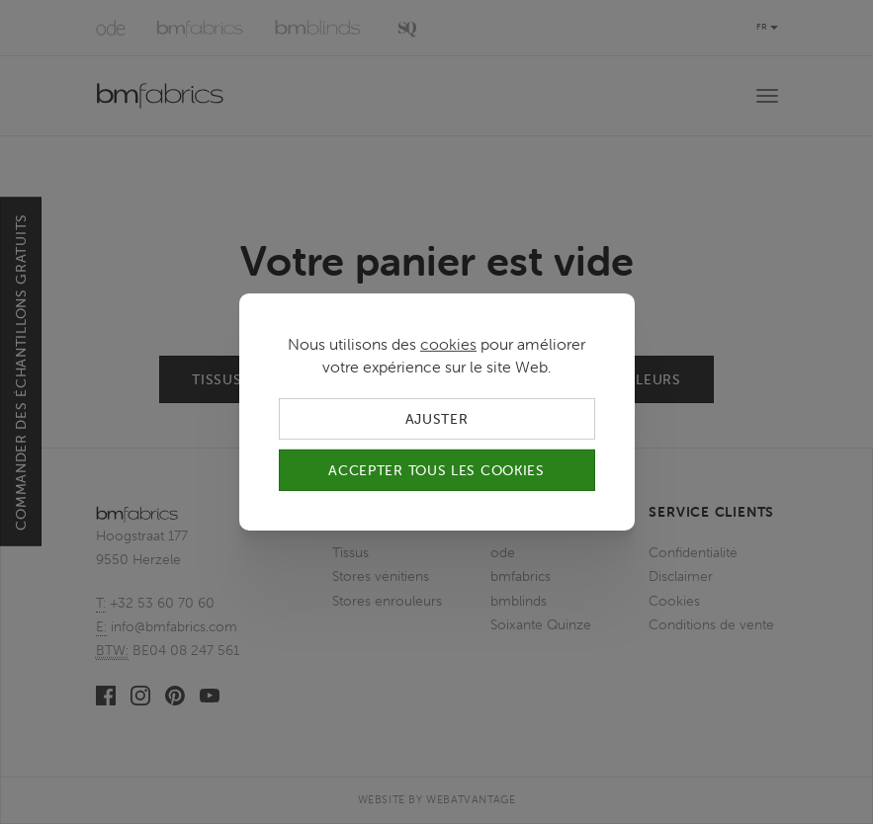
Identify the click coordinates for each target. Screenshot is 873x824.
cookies (448, 344)
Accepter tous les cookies (436, 470)
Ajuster (437, 419)
